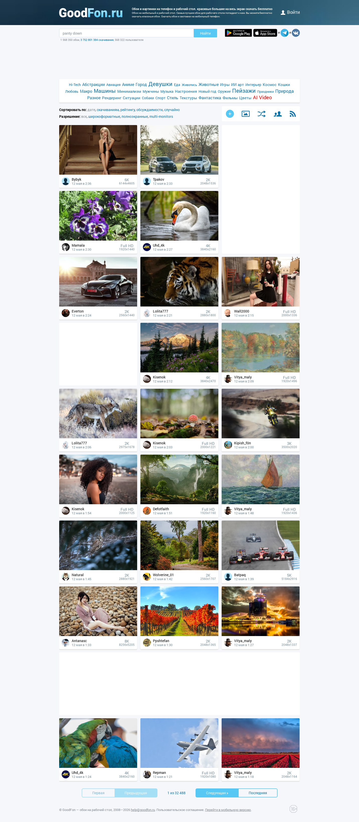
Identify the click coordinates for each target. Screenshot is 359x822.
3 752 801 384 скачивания (97, 40)
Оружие (224, 91)
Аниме (128, 84)
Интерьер (253, 84)
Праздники (265, 91)
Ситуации (131, 97)
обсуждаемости (149, 109)
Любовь (71, 91)
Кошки (284, 84)
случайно (172, 109)
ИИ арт (237, 84)
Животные (209, 84)
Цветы (245, 97)
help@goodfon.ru (143, 809)
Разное (94, 97)
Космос (270, 84)
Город (141, 84)
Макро (86, 91)
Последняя (258, 792)
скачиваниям (108, 109)
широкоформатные (104, 116)
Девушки (160, 84)
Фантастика (210, 97)
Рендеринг (111, 97)
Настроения (186, 91)
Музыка (166, 91)
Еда (177, 84)
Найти (205, 33)
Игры (225, 84)
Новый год (207, 91)
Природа (284, 91)
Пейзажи (244, 90)
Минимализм (129, 91)
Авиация (113, 84)
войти (290, 12)
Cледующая (217, 792)
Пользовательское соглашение (180, 809)
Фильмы (230, 97)
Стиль (172, 97)
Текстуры (188, 97)
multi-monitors (161, 116)
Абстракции (93, 84)
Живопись (189, 84)
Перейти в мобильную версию (228, 809)
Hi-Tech (75, 84)
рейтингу (127, 109)
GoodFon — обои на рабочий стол (87, 809)
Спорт (160, 97)
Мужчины (151, 91)
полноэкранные (135, 116)
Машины (105, 91)
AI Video (262, 97)
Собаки (148, 97)
